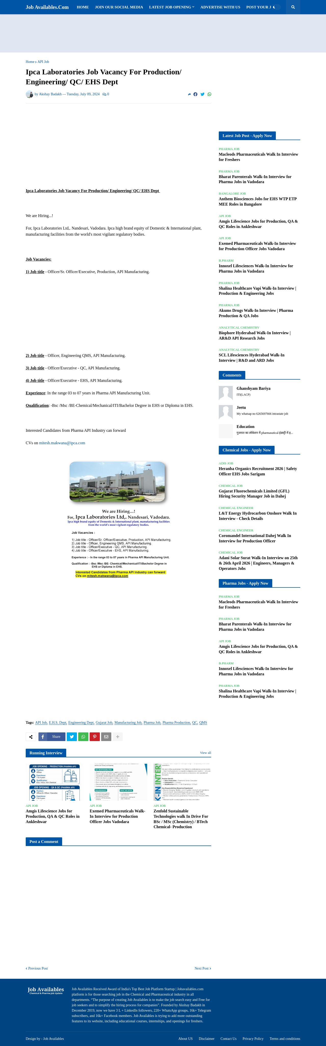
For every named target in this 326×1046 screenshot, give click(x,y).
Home (30, 62)
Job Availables (53, 1039)
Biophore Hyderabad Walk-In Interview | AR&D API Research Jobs (255, 335)
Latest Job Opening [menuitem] (170, 7)
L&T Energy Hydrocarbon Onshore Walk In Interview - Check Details (258, 516)
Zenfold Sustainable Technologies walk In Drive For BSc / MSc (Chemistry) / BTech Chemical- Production (181, 819)
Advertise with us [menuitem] (220, 7)
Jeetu (241, 407)
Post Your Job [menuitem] (261, 7)
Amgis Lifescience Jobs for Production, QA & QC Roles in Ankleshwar (52, 816)
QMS (203, 723)
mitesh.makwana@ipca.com (62, 443)
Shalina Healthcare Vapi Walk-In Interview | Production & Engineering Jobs (257, 291)
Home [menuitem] (83, 7)
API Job (43, 62)
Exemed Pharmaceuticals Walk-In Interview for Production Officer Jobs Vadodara (117, 816)
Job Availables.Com (47, 7)
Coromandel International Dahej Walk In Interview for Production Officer (255, 538)
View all (205, 753)
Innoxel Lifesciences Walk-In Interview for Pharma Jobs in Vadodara (256, 268)
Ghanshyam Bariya (253, 388)
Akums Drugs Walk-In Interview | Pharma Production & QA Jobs (256, 313)
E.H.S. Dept (57, 723)
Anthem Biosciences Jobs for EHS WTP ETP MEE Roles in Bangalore (257, 201)
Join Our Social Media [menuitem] (119, 7)
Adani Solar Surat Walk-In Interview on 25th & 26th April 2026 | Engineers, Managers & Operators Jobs (258, 563)
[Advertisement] (163, 33)
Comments (232, 375)
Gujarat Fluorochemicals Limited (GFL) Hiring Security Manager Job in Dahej (254, 494)
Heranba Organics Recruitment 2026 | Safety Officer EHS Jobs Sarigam (258, 471)
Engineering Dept (80, 723)
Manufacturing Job (127, 723)
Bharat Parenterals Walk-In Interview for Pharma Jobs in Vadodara (255, 179)
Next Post (202, 968)
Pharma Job (152, 723)
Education (245, 426)
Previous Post (38, 968)
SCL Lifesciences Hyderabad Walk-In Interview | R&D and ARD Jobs (251, 358)
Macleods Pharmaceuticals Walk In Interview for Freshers (258, 157)
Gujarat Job (104, 723)
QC (194, 723)
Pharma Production (176, 723)
